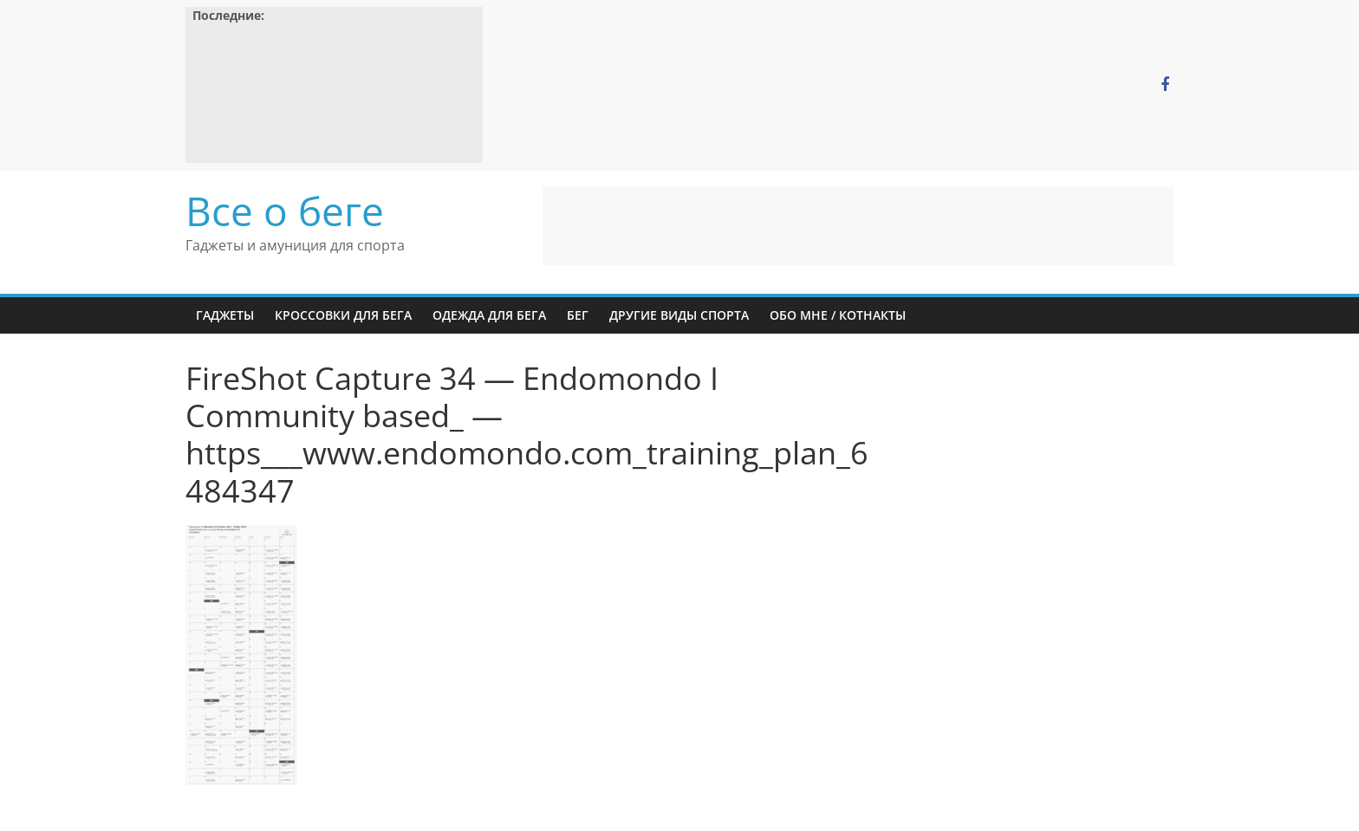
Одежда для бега (489, 315)
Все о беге (284, 210)
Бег (577, 315)
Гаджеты (225, 315)
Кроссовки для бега (343, 315)
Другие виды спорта (679, 315)
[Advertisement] (858, 226)
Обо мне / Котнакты (838, 315)
